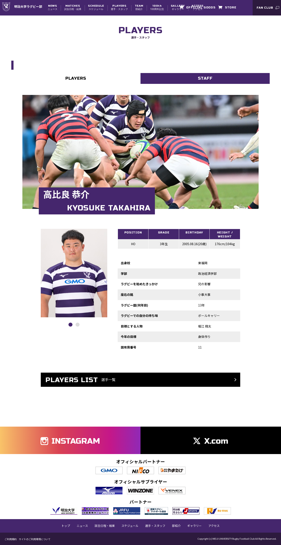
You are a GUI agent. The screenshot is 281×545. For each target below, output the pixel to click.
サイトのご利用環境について (35, 539)
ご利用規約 (10, 539)
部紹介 (139, 7)
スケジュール (96, 7)
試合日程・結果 (72, 7)
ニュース (52, 7)
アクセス (214, 526)
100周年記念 (157, 7)
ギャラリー (178, 7)
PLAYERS (76, 78)
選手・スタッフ (119, 7)
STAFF (205, 78)
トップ (65, 526)
